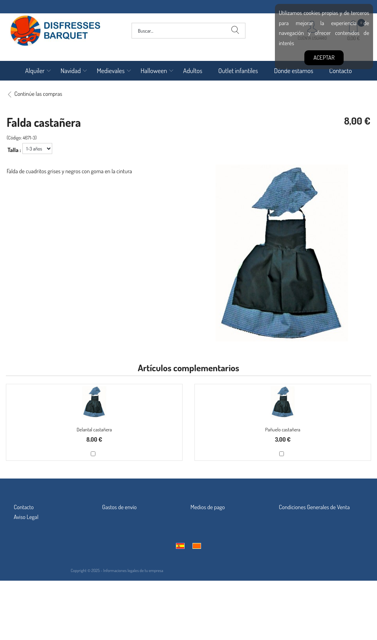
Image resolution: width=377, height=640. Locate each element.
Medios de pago (207, 507)
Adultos (192, 70)
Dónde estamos (293, 70)
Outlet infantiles (238, 70)
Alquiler (35, 70)
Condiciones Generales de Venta (314, 507)
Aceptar (324, 57)
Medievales (110, 70)
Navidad (70, 70)
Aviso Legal (26, 517)
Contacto (340, 70)
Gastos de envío (119, 507)
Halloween (154, 70)
